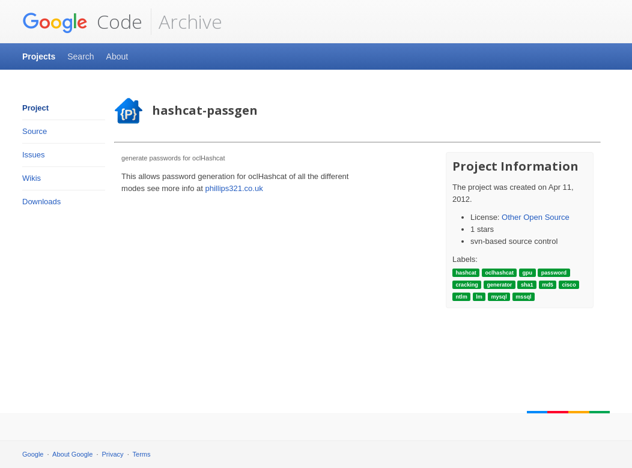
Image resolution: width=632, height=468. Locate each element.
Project (35, 107)
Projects (38, 56)
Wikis (31, 178)
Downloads (41, 201)
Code (82, 21)
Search (80, 56)
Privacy (113, 454)
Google (32, 454)
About (117, 56)
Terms (142, 454)
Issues (33, 154)
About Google (72, 454)
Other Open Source (536, 217)
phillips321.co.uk (234, 188)
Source (34, 131)
